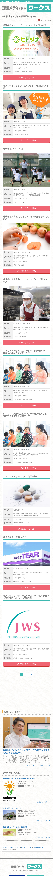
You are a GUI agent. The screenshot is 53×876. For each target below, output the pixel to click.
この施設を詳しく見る (26, 78)
